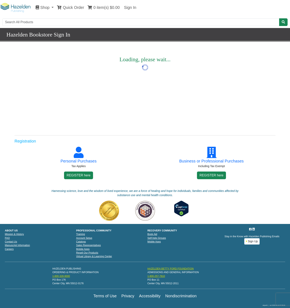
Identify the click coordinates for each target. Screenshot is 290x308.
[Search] (140, 22)
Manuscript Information (17, 245)
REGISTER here (78, 175)
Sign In (129, 7)
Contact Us (11, 241)
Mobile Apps (83, 249)
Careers (9, 249)
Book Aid (152, 234)
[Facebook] (250, 229)
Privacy (127, 296)
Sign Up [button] (252, 241)
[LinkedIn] (253, 229)
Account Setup (84, 238)
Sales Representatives (88, 245)
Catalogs (81, 241)
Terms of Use (105, 296)
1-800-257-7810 (156, 276)
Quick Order (70, 7)
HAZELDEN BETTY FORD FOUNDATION (170, 268)
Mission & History (14, 234)
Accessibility (150, 296)
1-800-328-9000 (61, 276)
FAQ (7, 238)
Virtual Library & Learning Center (94, 256)
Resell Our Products (87, 252)
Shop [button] (43, 7)
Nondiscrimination (181, 296)
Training (80, 234)
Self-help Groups (156, 238)
